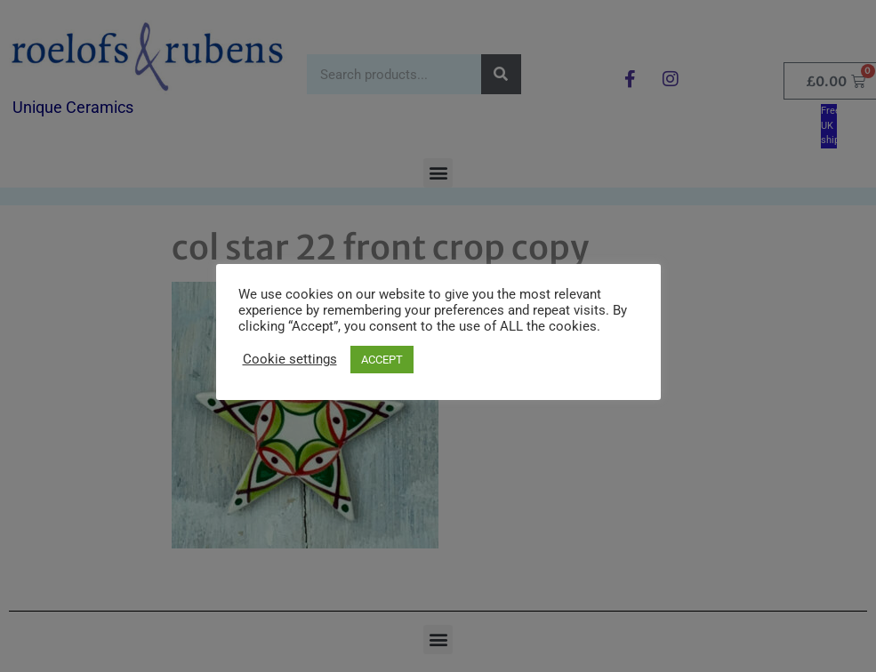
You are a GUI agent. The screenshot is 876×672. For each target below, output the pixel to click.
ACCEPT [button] (382, 359)
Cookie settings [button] (290, 359)
